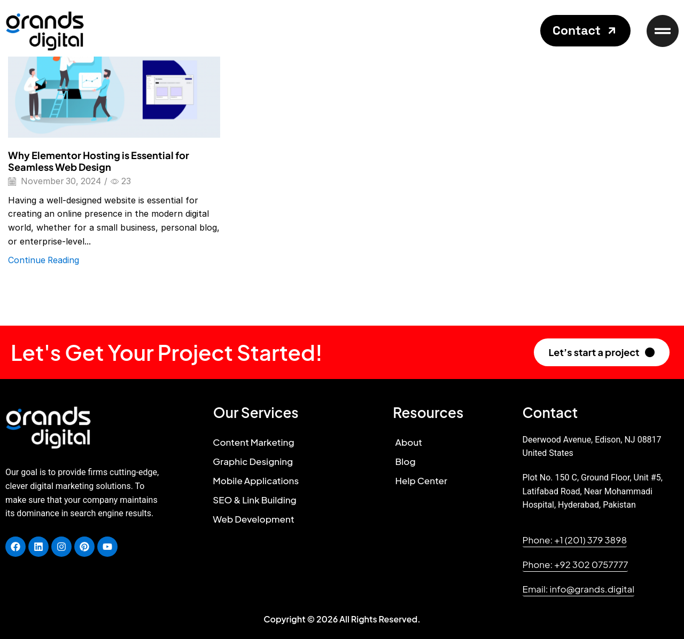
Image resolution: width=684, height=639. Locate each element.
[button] (585, 30)
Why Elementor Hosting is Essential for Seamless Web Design (98, 161)
